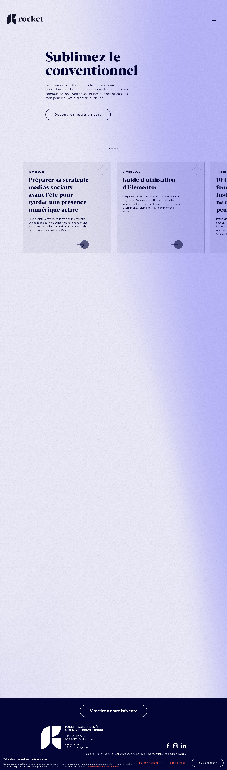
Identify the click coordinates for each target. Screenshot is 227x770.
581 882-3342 (72, 744)
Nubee (182, 754)
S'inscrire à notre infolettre (113, 711)
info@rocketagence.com (79, 747)
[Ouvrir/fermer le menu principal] (214, 19)
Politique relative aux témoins (103, 767)
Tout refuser (177, 762)
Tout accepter (207, 762)
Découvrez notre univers (78, 114)
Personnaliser (150, 762)
